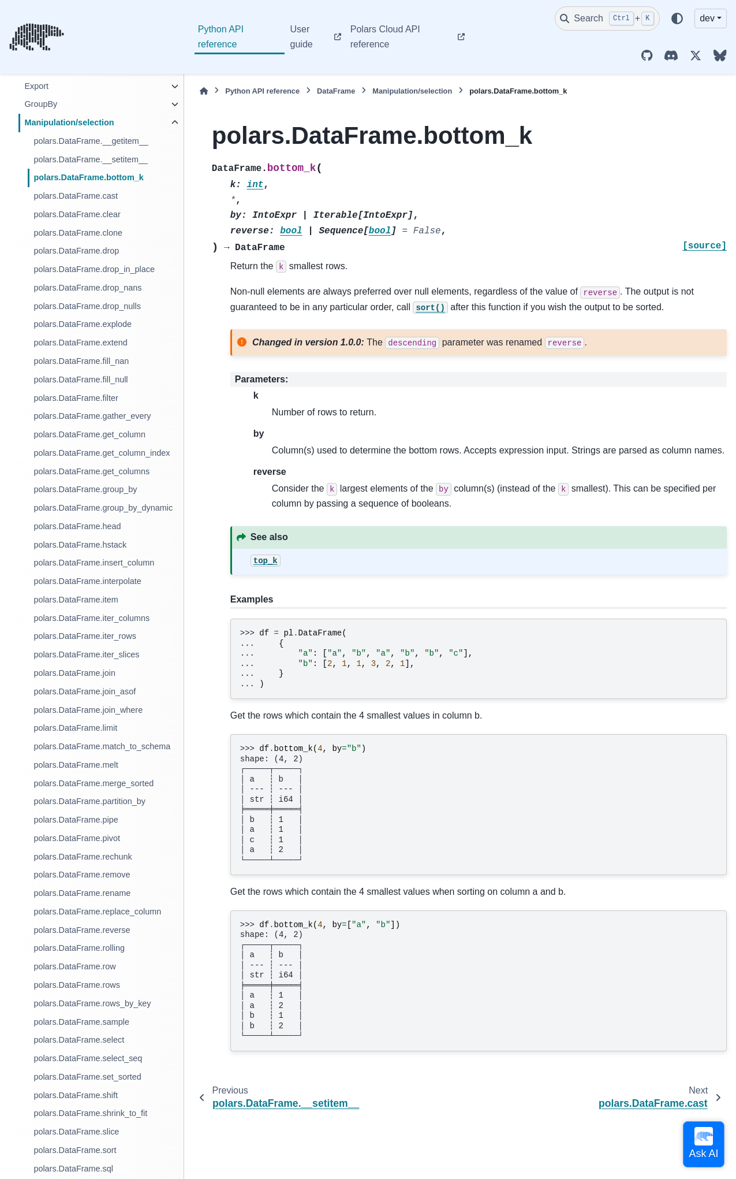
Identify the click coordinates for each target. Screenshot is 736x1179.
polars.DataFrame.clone (77, 232)
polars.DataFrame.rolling (79, 948)
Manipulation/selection (69, 122)
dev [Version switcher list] (707, 18)
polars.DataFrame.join (74, 673)
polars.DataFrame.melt (75, 764)
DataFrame (336, 91)
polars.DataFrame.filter (75, 398)
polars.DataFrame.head (77, 526)
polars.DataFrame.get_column (89, 434)
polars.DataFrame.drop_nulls (87, 306)
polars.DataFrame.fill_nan (81, 361)
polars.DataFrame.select (78, 1039)
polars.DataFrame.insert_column (93, 562)
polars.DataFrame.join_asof (84, 691)
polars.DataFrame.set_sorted (87, 1076)
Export (36, 86)
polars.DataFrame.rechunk (82, 856)
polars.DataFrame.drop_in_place (94, 269)
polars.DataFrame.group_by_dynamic (103, 507)
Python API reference (221, 36)
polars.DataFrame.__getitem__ (90, 141)
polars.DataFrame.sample (81, 1021)
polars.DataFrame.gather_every (92, 416)
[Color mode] (677, 18)
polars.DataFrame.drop (76, 250)
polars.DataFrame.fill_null (80, 379)
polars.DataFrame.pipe (75, 819)
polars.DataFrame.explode (82, 324)
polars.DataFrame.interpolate (87, 581)
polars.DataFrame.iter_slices (86, 654)
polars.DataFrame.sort (74, 1150)
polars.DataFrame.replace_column (97, 911)
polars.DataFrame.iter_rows (84, 636)
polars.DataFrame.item (75, 599)
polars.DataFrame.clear (76, 214)
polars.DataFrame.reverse (81, 930)
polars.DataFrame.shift (75, 1095)
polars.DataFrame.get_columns (91, 471)
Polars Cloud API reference (385, 36)
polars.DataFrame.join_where (88, 710)
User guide (301, 36)
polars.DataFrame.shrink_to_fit (90, 1113)
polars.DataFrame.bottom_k (88, 177)
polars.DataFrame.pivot (76, 838)
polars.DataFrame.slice (76, 1131)
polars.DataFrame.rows (76, 985)
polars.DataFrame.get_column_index (101, 453)
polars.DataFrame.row (74, 966)
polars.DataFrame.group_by (85, 489)
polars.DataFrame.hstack (79, 544)
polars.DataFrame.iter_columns (91, 618)
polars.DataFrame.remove (81, 874)
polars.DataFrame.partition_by (89, 801)
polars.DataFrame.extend (80, 342)
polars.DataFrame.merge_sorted (93, 783)
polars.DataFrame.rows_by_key (92, 1003)
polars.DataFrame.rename (81, 893)
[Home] (204, 91)
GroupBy (40, 104)
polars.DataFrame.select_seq (87, 1058)
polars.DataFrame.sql (73, 1168)
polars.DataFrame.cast (75, 195)
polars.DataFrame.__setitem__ (90, 159)
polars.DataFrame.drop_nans (87, 287)
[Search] (607, 18)
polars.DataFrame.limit (75, 727)
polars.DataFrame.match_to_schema (101, 746)
